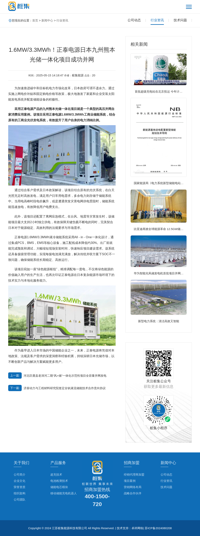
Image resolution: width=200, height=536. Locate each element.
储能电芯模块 (59, 473)
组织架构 (19, 479)
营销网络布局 (132, 473)
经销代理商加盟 (134, 460)
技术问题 (180, 20)
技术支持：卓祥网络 (130, 528)
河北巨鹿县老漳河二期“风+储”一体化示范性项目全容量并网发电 (65, 375)
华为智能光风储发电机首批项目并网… (159, 273)
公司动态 (134, 20)
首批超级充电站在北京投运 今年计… (158, 91)
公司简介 (19, 460)
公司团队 (19, 485)
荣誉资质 (19, 473)
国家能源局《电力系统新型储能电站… (159, 183)
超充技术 (56, 460)
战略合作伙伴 (132, 479)
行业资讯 (62, 20)
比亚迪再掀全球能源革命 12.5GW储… (158, 229)
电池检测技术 (59, 467)
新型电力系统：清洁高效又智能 (158, 321)
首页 (35, 20)
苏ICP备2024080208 (158, 528)
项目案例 (130, 467)
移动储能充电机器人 (63, 479)
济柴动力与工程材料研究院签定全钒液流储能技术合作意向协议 (65, 388)
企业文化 (19, 467)
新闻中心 (47, 20)
